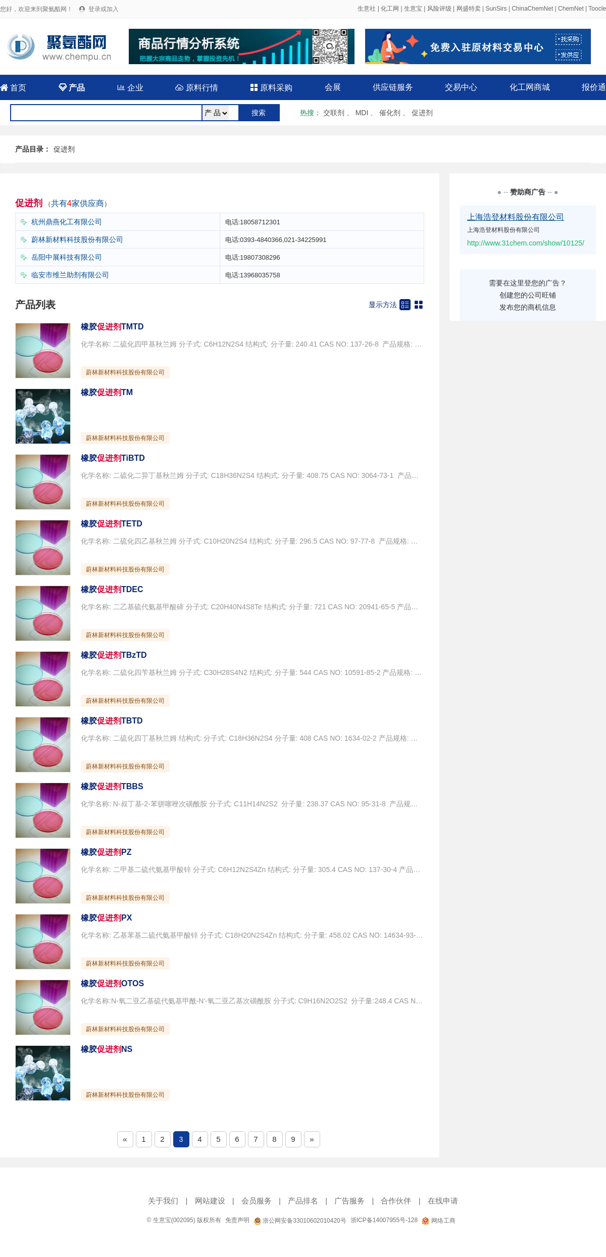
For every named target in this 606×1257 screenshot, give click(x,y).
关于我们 (163, 1200)
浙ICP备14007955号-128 (384, 1220)
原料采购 (271, 87)
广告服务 (349, 1200)
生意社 (367, 8)
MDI (362, 113)
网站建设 (210, 1200)
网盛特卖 (469, 8)
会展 (333, 87)
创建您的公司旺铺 (527, 295)
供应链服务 (393, 87)
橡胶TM (107, 392)
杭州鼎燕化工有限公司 (66, 222)
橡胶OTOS (112, 983)
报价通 (594, 87)
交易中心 (461, 87)
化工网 (390, 8)
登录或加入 (103, 9)
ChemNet (571, 8)
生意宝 (413, 8)
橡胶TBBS (112, 786)
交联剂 (333, 113)
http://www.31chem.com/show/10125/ (525, 243)
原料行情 (196, 87)
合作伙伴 (396, 1200)
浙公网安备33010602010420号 (300, 1220)
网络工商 (438, 1220)
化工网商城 (530, 87)
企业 (130, 87)
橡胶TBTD (112, 720)
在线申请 (443, 1200)
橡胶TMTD (112, 326)
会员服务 (256, 1200)
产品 (72, 87)
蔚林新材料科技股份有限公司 (77, 239)
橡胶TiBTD (113, 458)
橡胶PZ (106, 852)
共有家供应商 (77, 203)
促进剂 (422, 113)
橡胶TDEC (112, 589)
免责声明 (237, 1220)
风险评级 (439, 8)
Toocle (597, 8)
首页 (13, 87)
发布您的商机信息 (527, 307)
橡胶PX (106, 917)
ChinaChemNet (532, 8)
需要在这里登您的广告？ (528, 283)
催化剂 (389, 113)
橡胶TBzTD (114, 655)
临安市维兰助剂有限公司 (70, 275)
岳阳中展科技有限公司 (66, 257)
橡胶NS (106, 1049)
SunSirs (496, 8)
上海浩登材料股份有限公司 (515, 217)
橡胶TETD (111, 523)
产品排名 (303, 1200)
